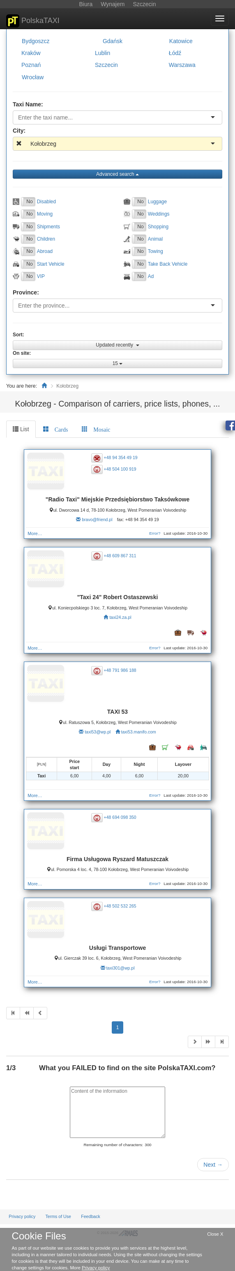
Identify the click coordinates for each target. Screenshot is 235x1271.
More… (35, 533)
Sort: (18, 335)
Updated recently (117, 345)
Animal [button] (155, 239)
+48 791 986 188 (120, 670)
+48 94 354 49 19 (121, 457)
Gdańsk (112, 41)
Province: (26, 292)
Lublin (102, 53)
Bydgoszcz (36, 41)
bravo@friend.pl (97, 519)
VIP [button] (41, 276)
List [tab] (21, 429)
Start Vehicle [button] (51, 264)
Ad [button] (151, 276)
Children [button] (46, 239)
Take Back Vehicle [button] (168, 264)
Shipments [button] (48, 226)
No (29, 202)
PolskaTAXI (33, 21)
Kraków (31, 53)
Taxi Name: (28, 104)
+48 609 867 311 (120, 555)
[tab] (56, 429)
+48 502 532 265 (120, 905)
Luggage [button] (157, 202)
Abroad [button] (45, 251)
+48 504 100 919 (120, 468)
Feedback (90, 1216)
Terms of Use (58, 1216)
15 (118, 363)
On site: (22, 353)
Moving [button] (45, 214)
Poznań (31, 65)
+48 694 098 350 (120, 817)
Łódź (175, 53)
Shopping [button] (158, 226)
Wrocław (33, 77)
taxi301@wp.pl (120, 967)
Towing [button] (155, 251)
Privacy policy (22, 1216)
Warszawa (182, 65)
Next (213, 1164)
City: (19, 130)
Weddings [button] (159, 214)
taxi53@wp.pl (98, 731)
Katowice (181, 41)
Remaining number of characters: (113, 1144)
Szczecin (106, 65)
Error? (154, 533)
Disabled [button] (46, 202)
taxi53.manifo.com (138, 731)
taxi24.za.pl (120, 617)
